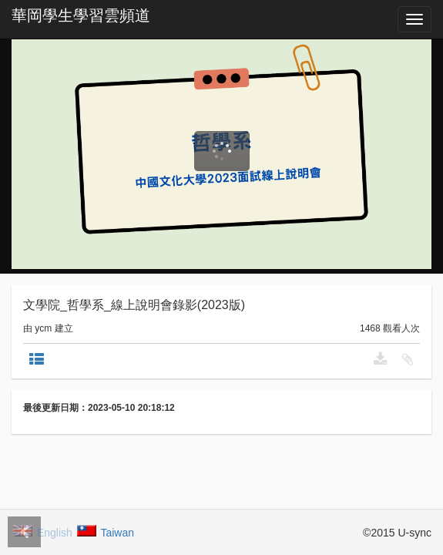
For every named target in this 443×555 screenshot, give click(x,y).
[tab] (36, 359)
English (43, 532)
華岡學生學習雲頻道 (81, 15)
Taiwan (106, 532)
